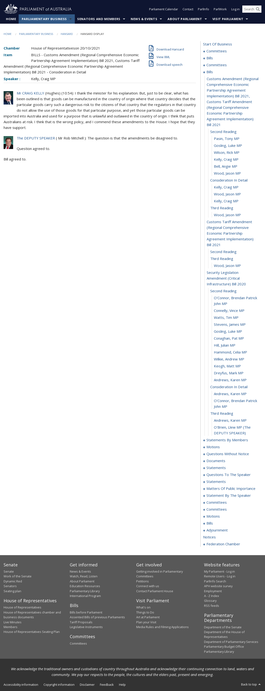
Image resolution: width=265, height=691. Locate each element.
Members (10, 627)
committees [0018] (216, 64)
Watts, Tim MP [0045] (226, 317)
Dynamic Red (13, 581)
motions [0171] (213, 516)
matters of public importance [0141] (230, 488)
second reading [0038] (223, 251)
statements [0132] (216, 467)
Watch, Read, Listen (83, 576)
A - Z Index (211, 596)
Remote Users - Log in (219, 576)
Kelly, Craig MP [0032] (226, 187)
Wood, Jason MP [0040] (227, 265)
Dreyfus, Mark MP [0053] (228, 372)
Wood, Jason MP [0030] (227, 173)
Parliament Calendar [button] (163, 9)
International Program (85, 596)
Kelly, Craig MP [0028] (226, 159)
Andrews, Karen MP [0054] (230, 379)
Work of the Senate (18, 576)
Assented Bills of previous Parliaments (97, 617)
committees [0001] (216, 51)
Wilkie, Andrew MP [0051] (229, 359)
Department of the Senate (223, 627)
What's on (143, 607)
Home (11, 19)
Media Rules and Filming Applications (162, 627)
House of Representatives (22, 607)
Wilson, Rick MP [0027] (226, 152)
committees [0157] (216, 502)
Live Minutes (13, 622)
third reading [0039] (221, 258)
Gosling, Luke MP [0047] (228, 331)
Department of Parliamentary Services (231, 642)
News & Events (144, 19)
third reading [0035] (221, 207)
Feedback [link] (107, 684)
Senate (9, 571)
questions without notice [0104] (227, 453)
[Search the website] (251, 9)
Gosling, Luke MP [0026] (228, 145)
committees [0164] (216, 509)
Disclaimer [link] (87, 684)
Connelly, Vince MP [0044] (229, 310)
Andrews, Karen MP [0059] (230, 420)
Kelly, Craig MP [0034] (226, 201)
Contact (188, 9)
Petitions (142, 581)
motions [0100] (213, 446)
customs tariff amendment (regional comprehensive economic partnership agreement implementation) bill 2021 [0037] (230, 233)
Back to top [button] (251, 684)
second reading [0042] (223, 290)
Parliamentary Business (44, 19)
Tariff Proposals (81, 622)
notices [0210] (209, 537)
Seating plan (12, 591)
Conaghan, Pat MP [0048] (229, 338)
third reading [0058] (221, 413)
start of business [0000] (217, 44)
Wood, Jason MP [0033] (227, 194)
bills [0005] (209, 57)
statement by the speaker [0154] (228, 495)
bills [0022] (209, 71)
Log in (235, 9)
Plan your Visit (146, 622)
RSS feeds (211, 605)
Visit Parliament (227, 19)
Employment (213, 591)
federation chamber (223, 544)
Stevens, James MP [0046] (230, 324)
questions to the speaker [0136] (228, 474)
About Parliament (185, 19)
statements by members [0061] (227, 439)
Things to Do (145, 612)
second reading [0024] (223, 131)
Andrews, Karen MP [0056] (230, 393)
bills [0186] (209, 523)
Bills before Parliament (86, 612)
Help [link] (122, 684)
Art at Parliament (148, 617)
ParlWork (220, 9)
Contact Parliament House (154, 591)
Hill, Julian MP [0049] (224, 345)
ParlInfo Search (215, 581)
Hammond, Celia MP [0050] (230, 352)
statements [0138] (216, 481)
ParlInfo (203, 9)
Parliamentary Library (85, 591)
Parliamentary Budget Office (224, 646)
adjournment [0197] (217, 530)
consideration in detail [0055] (229, 386)
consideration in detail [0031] (229, 180)
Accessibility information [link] (21, 684)
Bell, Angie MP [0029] (225, 166)
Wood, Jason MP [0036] (227, 214)
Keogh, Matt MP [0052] (227, 366)
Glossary (210, 600)
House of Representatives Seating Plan (32, 632)
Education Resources (85, 586)
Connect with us (147, 586)
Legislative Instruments (86, 627)
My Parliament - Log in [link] (219, 571)
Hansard (67, 34)
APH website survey (218, 586)
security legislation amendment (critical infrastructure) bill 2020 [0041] (226, 278)
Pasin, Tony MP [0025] (226, 138)
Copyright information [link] (59, 684)
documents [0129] (215, 460)
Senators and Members (98, 19)
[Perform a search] (257, 9)
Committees (78, 643)
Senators (10, 586)
